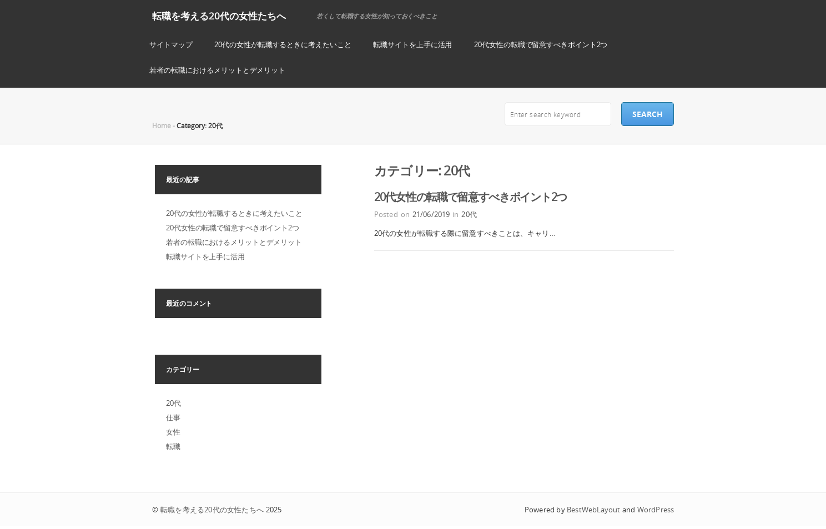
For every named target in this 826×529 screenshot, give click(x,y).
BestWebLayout (593, 510)
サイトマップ (170, 44)
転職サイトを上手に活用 (412, 44)
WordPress (655, 510)
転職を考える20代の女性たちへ (219, 15)
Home (161, 125)
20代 (468, 214)
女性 (173, 432)
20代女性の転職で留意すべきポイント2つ (540, 44)
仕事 (173, 417)
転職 (173, 446)
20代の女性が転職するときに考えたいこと (282, 44)
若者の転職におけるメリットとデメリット (217, 70)
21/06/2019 (431, 214)
